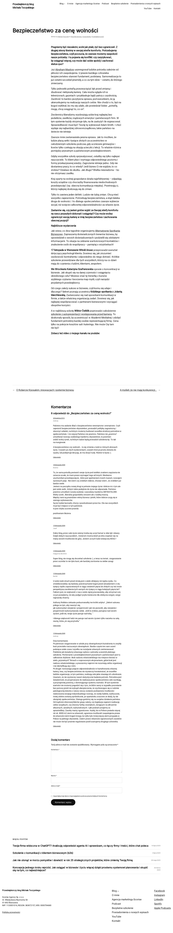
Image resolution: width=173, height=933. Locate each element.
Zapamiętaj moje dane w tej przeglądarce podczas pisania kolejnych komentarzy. (80, 796)
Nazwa (54, 776)
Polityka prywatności (11, 912)
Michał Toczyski (63, 37)
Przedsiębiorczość (97, 37)
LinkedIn (158, 899)
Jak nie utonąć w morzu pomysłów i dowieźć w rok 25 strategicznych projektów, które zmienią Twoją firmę (73, 860)
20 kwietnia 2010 (59, 418)
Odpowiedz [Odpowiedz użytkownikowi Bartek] (57, 626)
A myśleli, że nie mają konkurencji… (138, 390)
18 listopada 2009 (59, 465)
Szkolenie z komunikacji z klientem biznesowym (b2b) (43, 853)
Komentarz (55, 749)
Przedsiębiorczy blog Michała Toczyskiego (21, 890)
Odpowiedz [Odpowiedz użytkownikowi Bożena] (57, 518)
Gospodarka (86, 37)
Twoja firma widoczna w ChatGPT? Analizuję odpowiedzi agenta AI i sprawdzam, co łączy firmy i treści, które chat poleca (80, 845)
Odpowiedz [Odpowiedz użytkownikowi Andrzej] (57, 457)
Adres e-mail (55, 786)
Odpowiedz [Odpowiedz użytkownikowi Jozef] (57, 543)
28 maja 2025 (155, 860)
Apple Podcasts (162, 908)
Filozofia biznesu (76, 37)
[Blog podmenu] (64, 3)
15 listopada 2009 (59, 526)
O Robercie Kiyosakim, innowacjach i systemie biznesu (45, 390)
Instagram (159, 895)
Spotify (158, 903)
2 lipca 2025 (156, 853)
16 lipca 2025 (155, 846)
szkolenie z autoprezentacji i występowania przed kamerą (81, 314)
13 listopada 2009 (59, 551)
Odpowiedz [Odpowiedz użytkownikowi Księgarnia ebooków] (57, 566)
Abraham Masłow (64, 69)
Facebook (159, 890)
